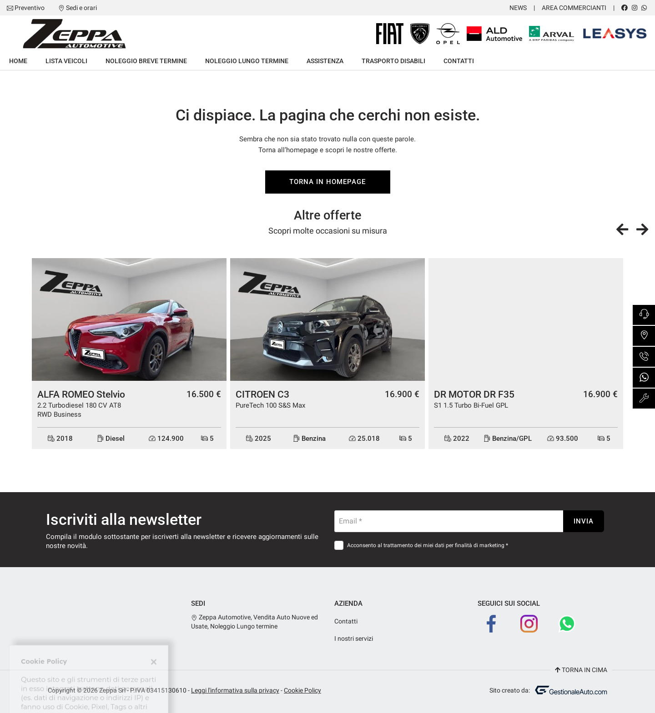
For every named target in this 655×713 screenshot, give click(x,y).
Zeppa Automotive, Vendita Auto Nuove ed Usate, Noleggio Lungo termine (254, 621)
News (518, 7)
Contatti (458, 61)
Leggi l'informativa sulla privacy (235, 690)
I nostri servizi (353, 638)
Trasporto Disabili (393, 61)
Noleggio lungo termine (246, 61)
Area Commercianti (574, 7)
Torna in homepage (327, 182)
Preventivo (30, 7)
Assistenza (325, 61)
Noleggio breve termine (146, 61)
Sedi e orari (81, 7)
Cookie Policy (302, 690)
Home (18, 61)
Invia (584, 521)
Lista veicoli (66, 61)
